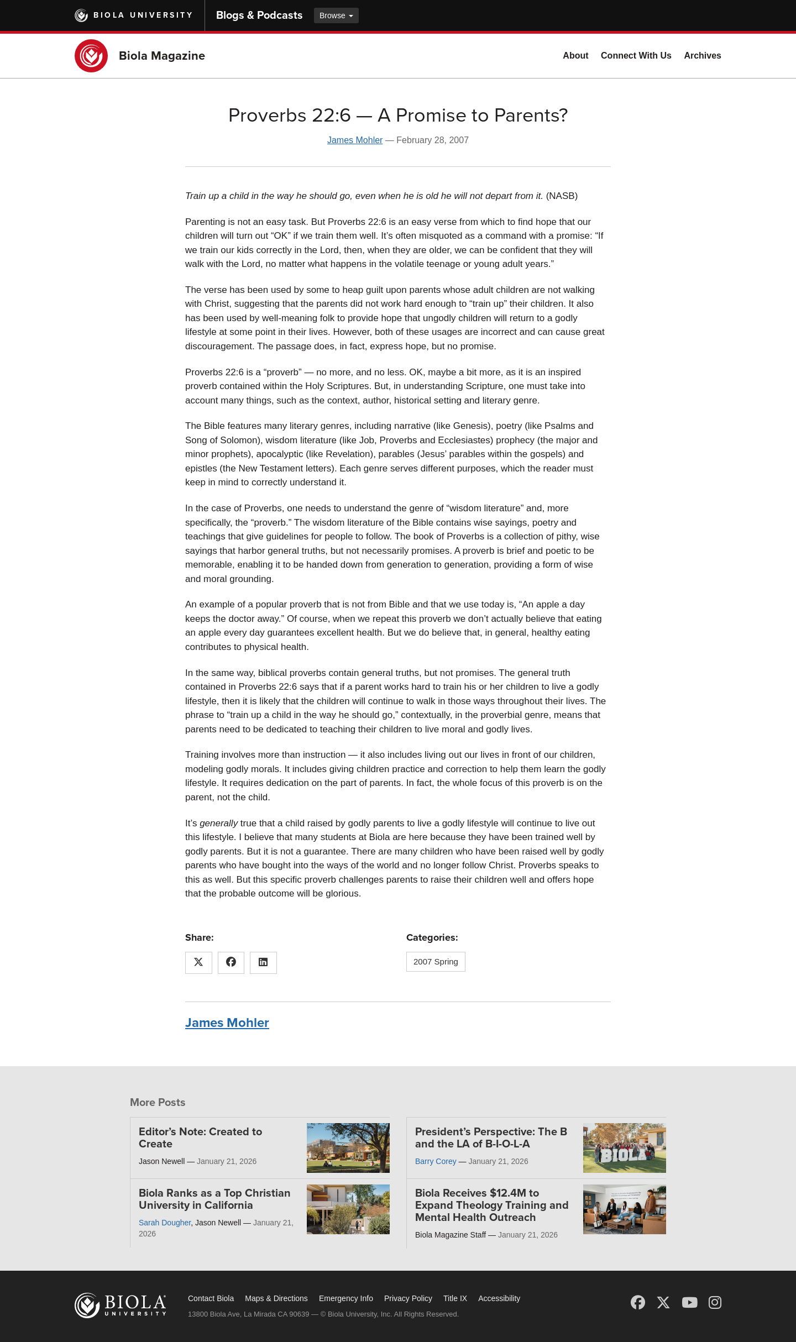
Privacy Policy (408, 1298)
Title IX (455, 1298)
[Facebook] (638, 1302)
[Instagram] (715, 1302)
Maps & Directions (276, 1298)
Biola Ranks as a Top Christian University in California (215, 1199)
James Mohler (355, 140)
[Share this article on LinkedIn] (263, 963)
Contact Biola (211, 1298)
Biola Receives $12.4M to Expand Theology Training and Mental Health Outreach (492, 1205)
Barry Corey (436, 1161)
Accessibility (499, 1298)
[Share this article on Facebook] (231, 963)
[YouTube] (690, 1302)
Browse (336, 15)
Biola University (143, 15)
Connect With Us (636, 55)
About (575, 55)
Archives (702, 55)
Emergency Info (346, 1298)
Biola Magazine (162, 56)
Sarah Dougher (165, 1222)
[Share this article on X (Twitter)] (198, 963)
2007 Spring (435, 961)
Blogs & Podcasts (259, 15)
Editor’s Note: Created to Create (200, 1138)
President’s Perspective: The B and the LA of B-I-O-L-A (491, 1138)
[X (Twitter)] (663, 1302)
